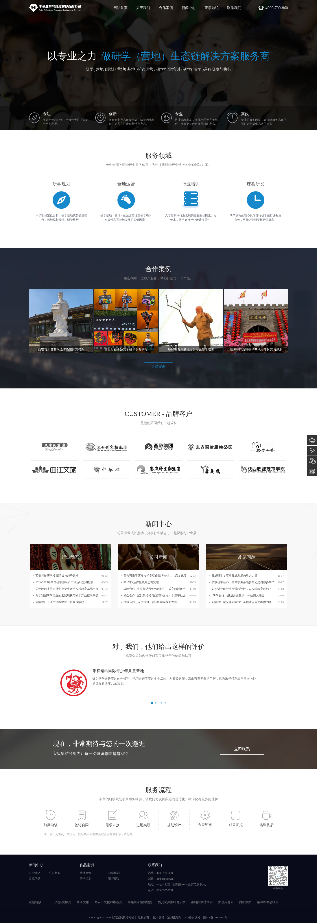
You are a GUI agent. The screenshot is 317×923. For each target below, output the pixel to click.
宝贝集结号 (174, 917)
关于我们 (143, 8)
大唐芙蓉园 (226, 902)
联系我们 (234, 8)
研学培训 (114, 873)
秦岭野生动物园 (267, 902)
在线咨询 (312, 440)
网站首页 (120, 8)
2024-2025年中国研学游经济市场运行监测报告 (64, 582)
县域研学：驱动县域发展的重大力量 (234, 575)
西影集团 (245, 902)
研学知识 (212, 8)
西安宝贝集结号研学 (172, 902)
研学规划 (85, 878)
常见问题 (35, 878)
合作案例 (166, 8)
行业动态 (35, 873)
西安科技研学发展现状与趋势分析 (56, 575)
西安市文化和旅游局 (108, 902)
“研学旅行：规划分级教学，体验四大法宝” (239, 595)
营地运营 (85, 873)
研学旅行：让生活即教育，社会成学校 (59, 602)
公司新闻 (54, 873)
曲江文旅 (83, 902)
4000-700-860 (312, 451)
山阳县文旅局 (62, 902)
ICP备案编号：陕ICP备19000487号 (206, 917)
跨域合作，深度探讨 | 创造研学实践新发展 (150, 602)
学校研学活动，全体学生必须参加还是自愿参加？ (243, 582)
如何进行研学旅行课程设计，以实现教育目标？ (242, 588)
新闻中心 (189, 8)
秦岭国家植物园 (202, 902)
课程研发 (114, 878)
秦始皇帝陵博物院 (140, 902)
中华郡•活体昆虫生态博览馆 (141, 582)
